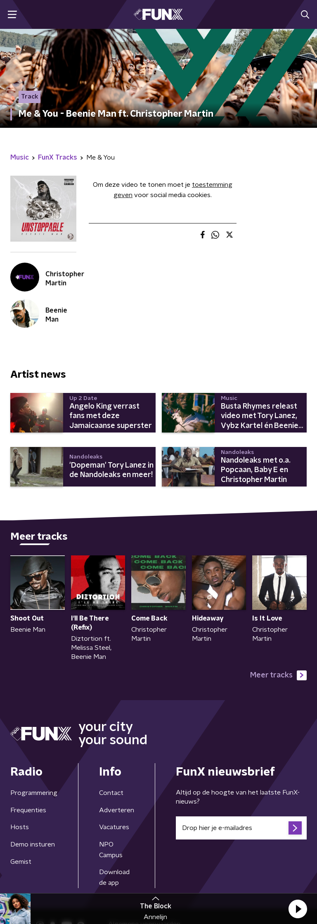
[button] (297, 909)
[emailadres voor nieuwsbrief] (241, 827)
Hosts (19, 827)
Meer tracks (278, 675)
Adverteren (116, 810)
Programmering (33, 793)
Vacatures (114, 827)
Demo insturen (32, 844)
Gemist (20, 861)
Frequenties (28, 810)
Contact (111, 793)
